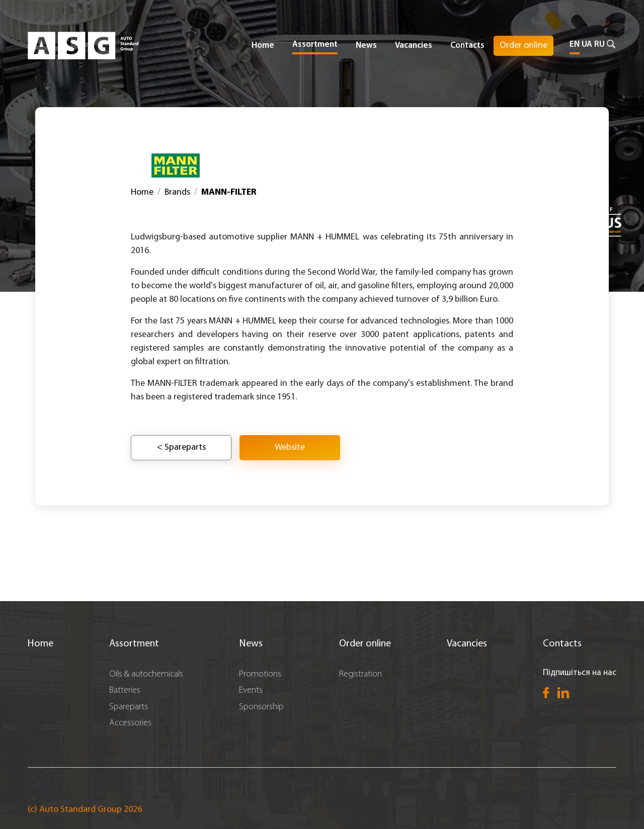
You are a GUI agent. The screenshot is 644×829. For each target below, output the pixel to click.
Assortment (134, 644)
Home (263, 45)
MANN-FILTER (229, 192)
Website (290, 447)
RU (599, 44)
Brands (177, 192)
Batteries (124, 690)
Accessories (130, 723)
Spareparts (128, 707)
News (366, 45)
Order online (523, 45)
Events (251, 690)
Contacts (467, 45)
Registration (360, 674)
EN (575, 44)
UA (587, 44)
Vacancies (413, 45)
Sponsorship (261, 707)
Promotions (260, 674)
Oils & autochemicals (146, 674)
